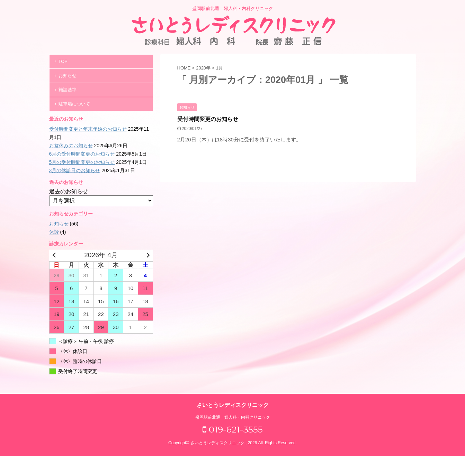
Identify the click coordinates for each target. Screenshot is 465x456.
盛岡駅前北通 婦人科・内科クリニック (232, 417)
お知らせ (68, 75)
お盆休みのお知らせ (71, 145)
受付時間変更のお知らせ (207, 119)
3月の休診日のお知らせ (74, 170)
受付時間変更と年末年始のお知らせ (88, 129)
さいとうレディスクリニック (233, 405)
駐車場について (74, 103)
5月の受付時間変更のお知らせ (82, 162)
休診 (54, 232)
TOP (63, 61)
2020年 (203, 68)
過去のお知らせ (68, 191)
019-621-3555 (233, 429)
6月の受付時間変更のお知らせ (82, 154)
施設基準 (68, 89)
